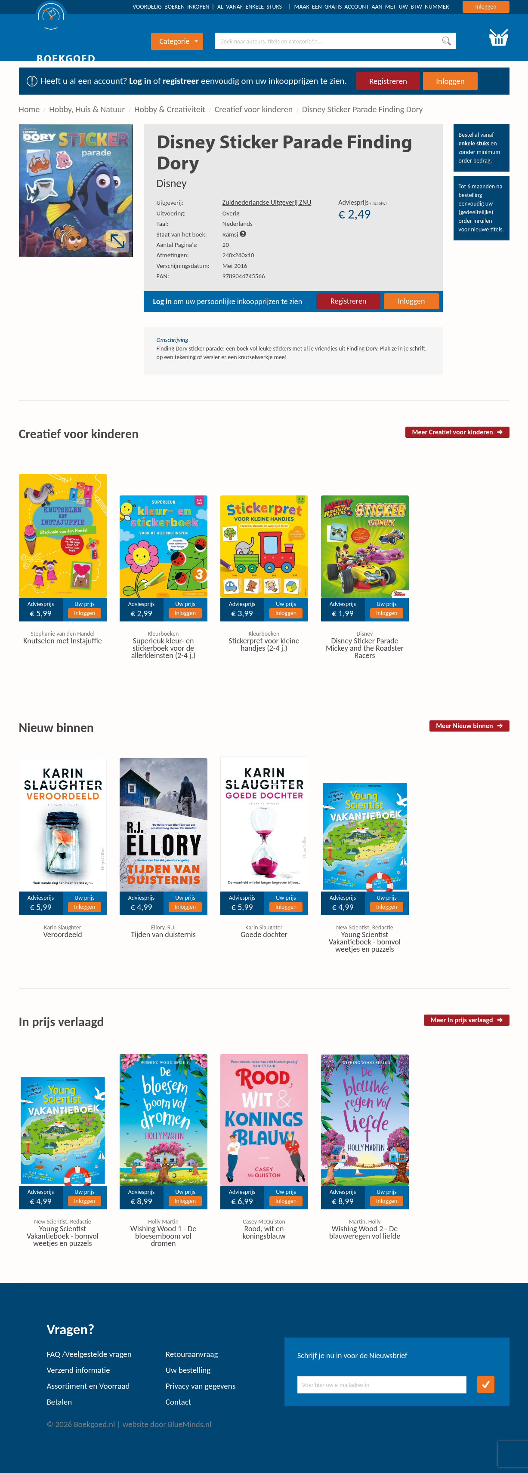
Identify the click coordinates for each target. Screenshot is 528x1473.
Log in (140, 80)
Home (29, 109)
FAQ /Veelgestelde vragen (89, 1354)
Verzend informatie (78, 1370)
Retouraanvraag (192, 1354)
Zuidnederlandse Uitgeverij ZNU (267, 202)
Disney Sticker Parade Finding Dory (362, 109)
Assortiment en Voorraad (88, 1386)
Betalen (59, 1402)
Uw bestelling (188, 1370)
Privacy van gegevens (200, 1386)
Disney (172, 183)
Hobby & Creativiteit (169, 109)
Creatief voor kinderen (254, 109)
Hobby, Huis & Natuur (87, 109)
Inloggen (486, 6)
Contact (178, 1402)
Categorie (178, 41)
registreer (181, 80)
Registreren (388, 81)
